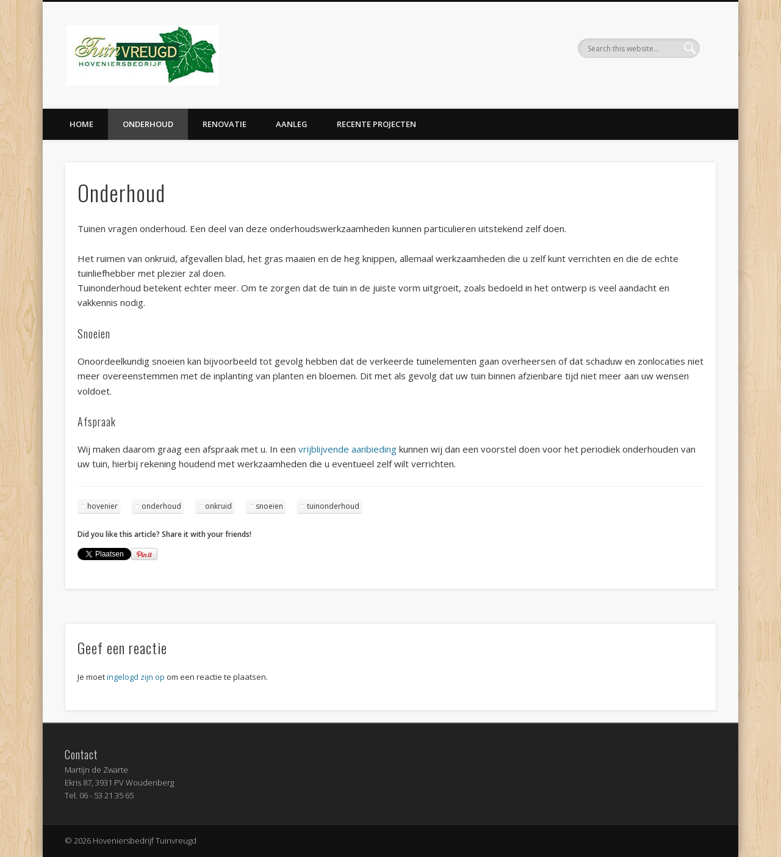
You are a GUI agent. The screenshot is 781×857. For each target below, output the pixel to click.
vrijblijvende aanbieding (347, 449)
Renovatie (225, 124)
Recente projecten (376, 124)
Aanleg (292, 124)
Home (81, 124)
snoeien (269, 506)
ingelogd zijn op (136, 676)
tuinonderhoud (333, 506)
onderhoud (161, 506)
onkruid (218, 506)
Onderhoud (148, 124)
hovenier (102, 506)
